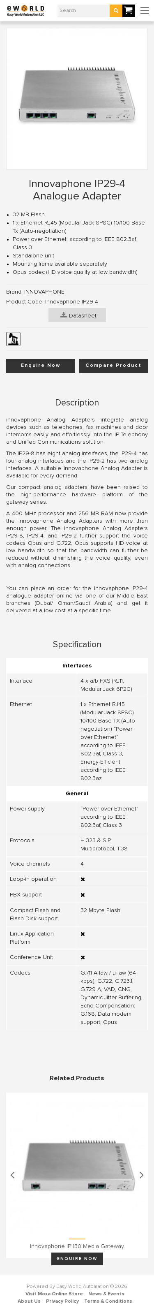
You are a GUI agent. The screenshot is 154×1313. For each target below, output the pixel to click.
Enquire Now (40, 365)
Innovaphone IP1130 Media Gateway (77, 1246)
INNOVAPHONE (44, 292)
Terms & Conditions (108, 1301)
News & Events (106, 1294)
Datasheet (78, 315)
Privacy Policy (62, 1301)
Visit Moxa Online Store (54, 1294)
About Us (29, 1301)
